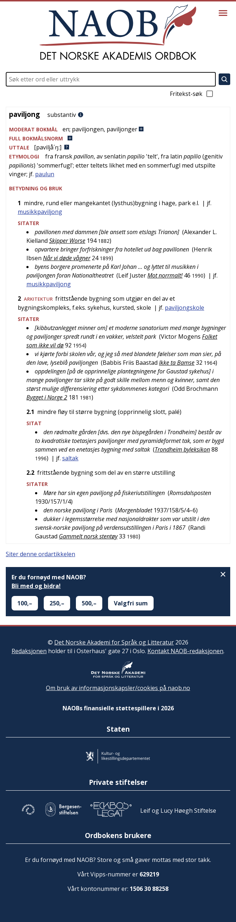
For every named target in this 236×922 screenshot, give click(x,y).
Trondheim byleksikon (182, 449)
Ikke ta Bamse (176, 363)
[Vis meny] (223, 13)
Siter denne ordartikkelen (40, 554)
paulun (44, 174)
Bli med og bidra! (36, 586)
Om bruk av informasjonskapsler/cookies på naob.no (118, 688)
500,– (89, 603)
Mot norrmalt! (165, 275)
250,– (57, 603)
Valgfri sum (131, 603)
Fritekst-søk (192, 93)
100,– (24, 603)
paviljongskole (184, 308)
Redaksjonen (29, 651)
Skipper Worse (67, 241)
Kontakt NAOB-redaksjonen (185, 651)
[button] (118, 129)
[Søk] (224, 79)
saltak (70, 458)
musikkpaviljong (40, 212)
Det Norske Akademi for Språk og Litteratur (114, 642)
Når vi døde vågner (66, 258)
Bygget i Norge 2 (46, 397)
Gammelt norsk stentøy (88, 536)
